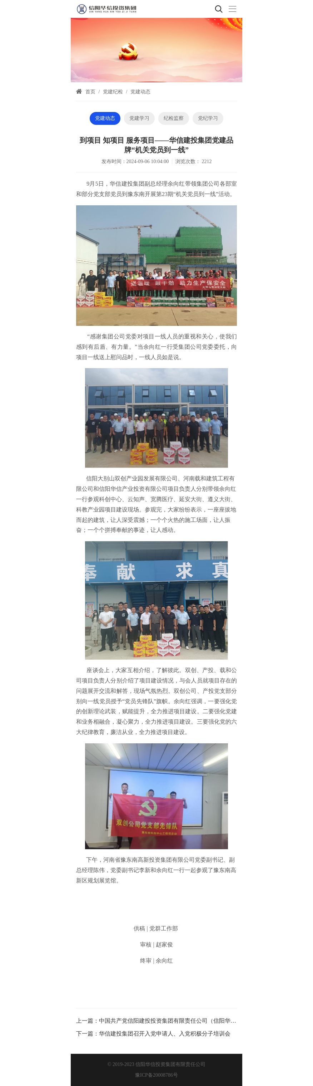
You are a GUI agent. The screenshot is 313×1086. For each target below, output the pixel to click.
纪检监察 (174, 118)
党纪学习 (208, 118)
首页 (90, 91)
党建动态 (140, 91)
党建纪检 (113, 91)
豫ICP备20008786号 (156, 1075)
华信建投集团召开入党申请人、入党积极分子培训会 (164, 1034)
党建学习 (139, 118)
